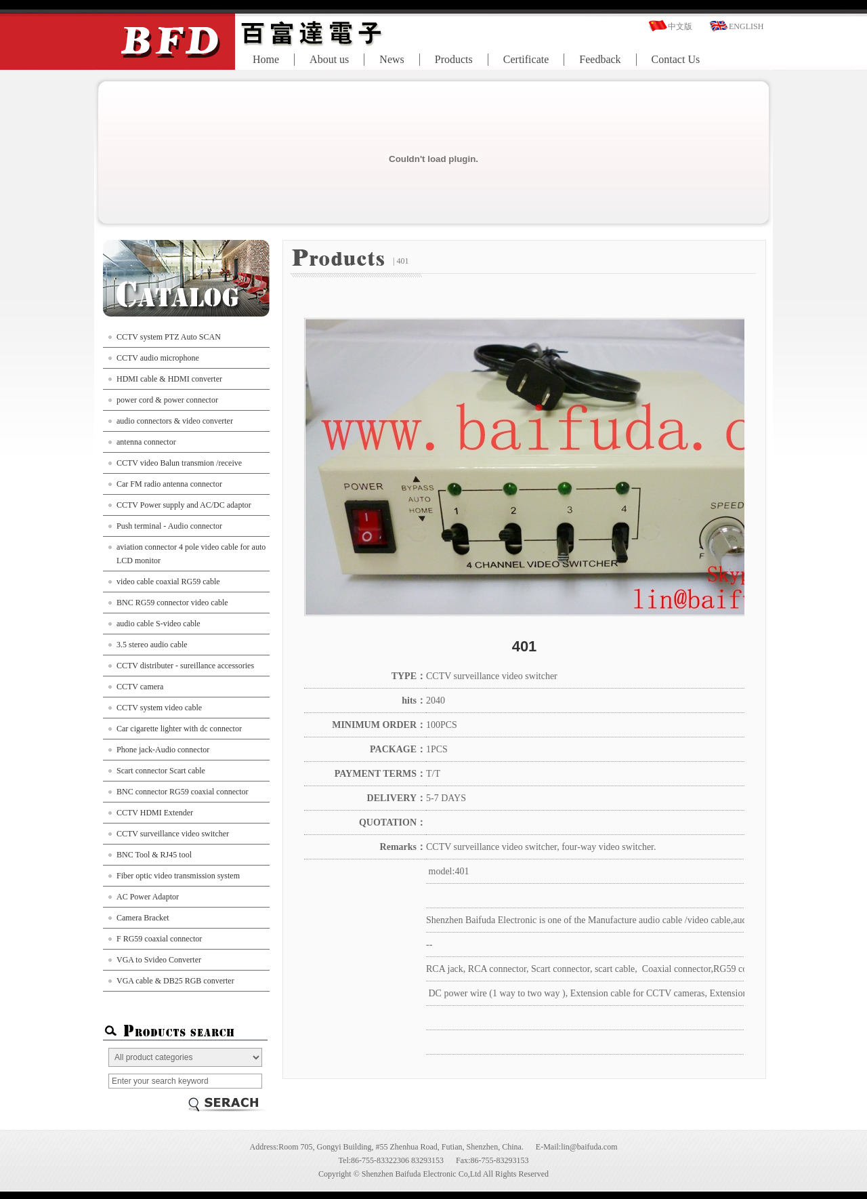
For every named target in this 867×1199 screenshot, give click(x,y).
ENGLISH (746, 26)
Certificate (526, 59)
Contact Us (676, 59)
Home (266, 59)
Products (454, 59)
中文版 (680, 26)
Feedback (599, 59)
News (391, 59)
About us (329, 59)
